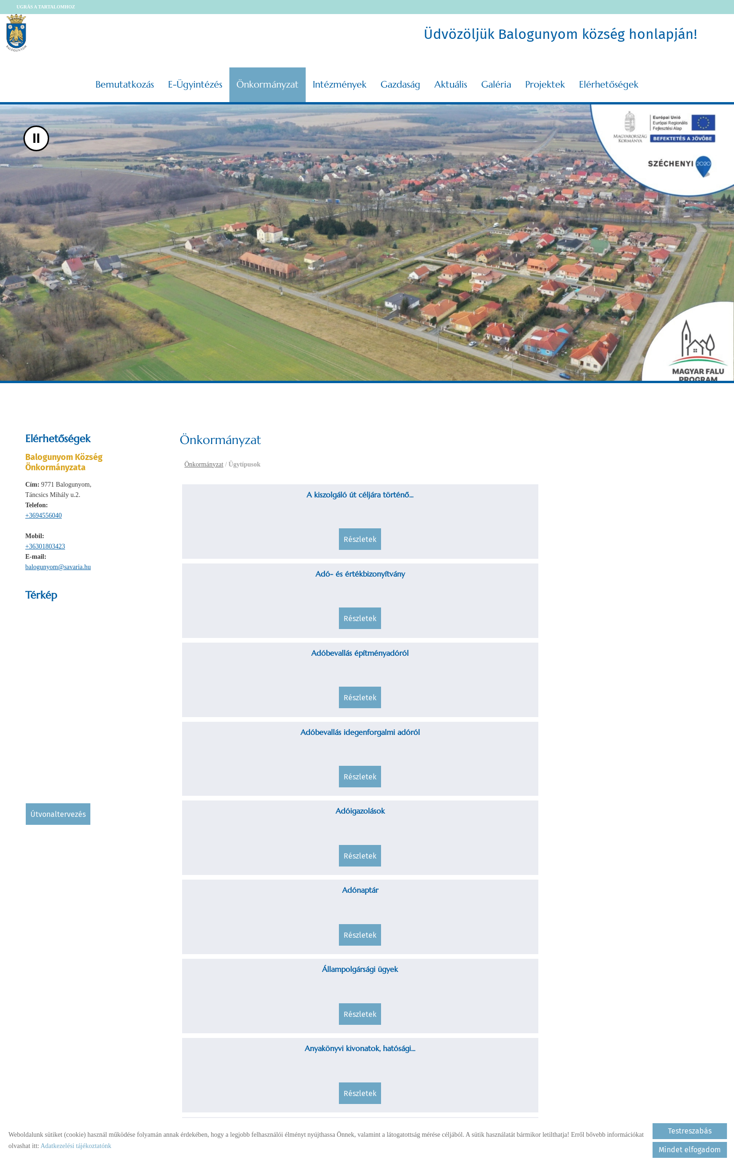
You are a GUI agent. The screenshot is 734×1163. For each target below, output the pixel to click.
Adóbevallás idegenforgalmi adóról (642, 496)
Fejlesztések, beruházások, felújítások (510, 846)
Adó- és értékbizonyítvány (378, 490)
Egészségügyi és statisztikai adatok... (246, 846)
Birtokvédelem (643, 660)
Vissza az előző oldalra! (240, 1087)
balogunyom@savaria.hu (58, 562)
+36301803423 (45, 542)
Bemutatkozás (124, 80)
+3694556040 (43, 511)
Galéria (496, 80)
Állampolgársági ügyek (510, 580)
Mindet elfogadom (690, 1149)
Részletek (245, 543)
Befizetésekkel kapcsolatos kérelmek (510, 665)
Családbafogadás (246, 750)
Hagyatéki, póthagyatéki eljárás (642, 931)
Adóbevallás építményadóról (510, 490)
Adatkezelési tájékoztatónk (75, 1145)
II (36, 134)
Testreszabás (690, 1130)
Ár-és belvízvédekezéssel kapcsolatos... (246, 665)
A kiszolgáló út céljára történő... (245, 490)
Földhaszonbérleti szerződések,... (246, 931)
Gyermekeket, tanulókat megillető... (510, 936)
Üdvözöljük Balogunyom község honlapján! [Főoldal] (558, 32)
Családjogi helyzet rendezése (510, 750)
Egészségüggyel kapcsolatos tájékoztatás (642, 756)
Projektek (545, 80)
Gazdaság (400, 80)
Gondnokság (378, 931)
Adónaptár (378, 580)
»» (496, 1026)
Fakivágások (378, 840)
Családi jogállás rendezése (378, 750)
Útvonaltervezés (58, 810)
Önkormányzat (267, 80)
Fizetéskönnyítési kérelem (642, 840)
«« (392, 1026)
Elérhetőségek (609, 80)
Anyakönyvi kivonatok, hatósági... (642, 580)
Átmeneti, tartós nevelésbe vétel (378, 660)
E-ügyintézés (195, 80)
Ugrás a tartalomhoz (53, 6)
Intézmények (340, 80)
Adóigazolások (246, 580)
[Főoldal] (24, 33)
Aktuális (450, 80)
